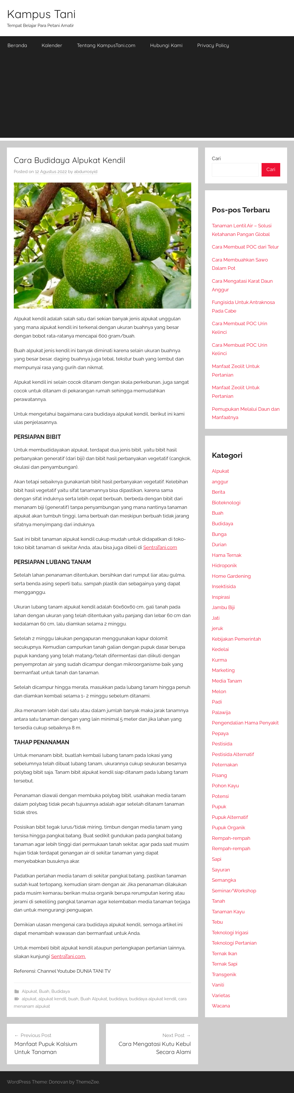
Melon (219, 691)
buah (73, 998)
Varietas (221, 995)
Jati (216, 618)
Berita (218, 492)
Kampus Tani (41, 14)
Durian (219, 544)
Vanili (218, 985)
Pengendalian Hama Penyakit (245, 723)
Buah (44, 991)
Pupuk (219, 806)
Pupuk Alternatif (230, 817)
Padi (217, 702)
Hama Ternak (226, 555)
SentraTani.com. (68, 956)
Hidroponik (224, 565)
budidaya (118, 998)
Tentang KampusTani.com (106, 45)
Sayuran (221, 870)
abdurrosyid (85, 171)
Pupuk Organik (228, 827)
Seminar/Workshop (234, 891)
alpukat (29, 998)
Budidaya (60, 991)
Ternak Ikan (224, 953)
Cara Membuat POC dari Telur (245, 247)
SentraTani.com (160, 547)
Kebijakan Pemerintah (236, 639)
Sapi (216, 859)
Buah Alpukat (93, 998)
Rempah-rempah (231, 838)
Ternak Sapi (224, 964)
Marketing (223, 670)
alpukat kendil (52, 998)
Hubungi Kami (166, 45)
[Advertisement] (147, 97)
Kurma (219, 660)
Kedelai (220, 649)
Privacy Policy (213, 45)
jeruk (217, 628)
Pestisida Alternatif (233, 754)
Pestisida (222, 744)
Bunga (219, 534)
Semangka (224, 880)
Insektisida (224, 586)
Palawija (221, 712)
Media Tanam (227, 681)
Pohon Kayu (225, 785)
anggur (220, 482)
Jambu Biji (223, 607)
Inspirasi (221, 597)
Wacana (221, 1006)
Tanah (218, 901)
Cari (216, 158)
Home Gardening (231, 576)
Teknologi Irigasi (230, 932)
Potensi (220, 796)
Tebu (217, 922)
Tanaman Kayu (228, 911)
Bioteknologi (226, 502)
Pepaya (220, 733)
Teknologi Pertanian (234, 943)
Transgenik (224, 974)
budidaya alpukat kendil (152, 998)
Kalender (52, 45)
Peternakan (225, 765)
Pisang (219, 775)
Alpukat (29, 991)
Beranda (17, 45)
